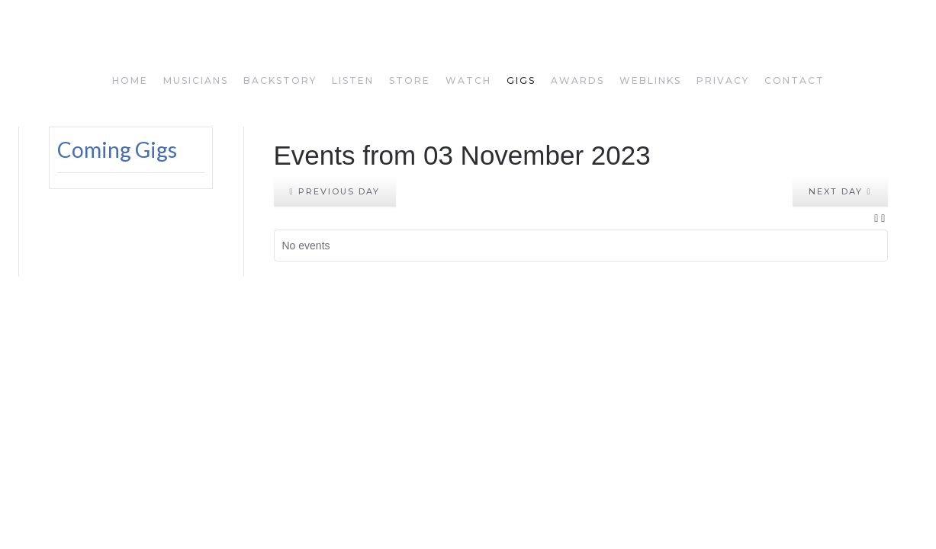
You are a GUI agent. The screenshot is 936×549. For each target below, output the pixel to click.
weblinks (650, 80)
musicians (195, 80)
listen (353, 80)
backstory (280, 80)
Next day (840, 191)
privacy (722, 80)
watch (468, 80)
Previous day (335, 191)
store (409, 80)
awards (577, 80)
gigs (521, 80)
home (130, 80)
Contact (794, 80)
